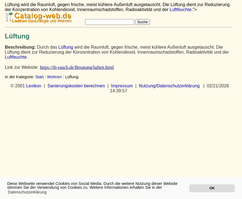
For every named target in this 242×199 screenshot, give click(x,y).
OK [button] (212, 188)
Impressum (122, 85)
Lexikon (33, 85)
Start (39, 77)
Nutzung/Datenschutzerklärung (169, 85)
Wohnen (54, 77)
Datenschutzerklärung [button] (27, 192)
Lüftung (65, 47)
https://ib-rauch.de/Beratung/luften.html (77, 67)
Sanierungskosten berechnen (76, 85)
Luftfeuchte (180, 9)
